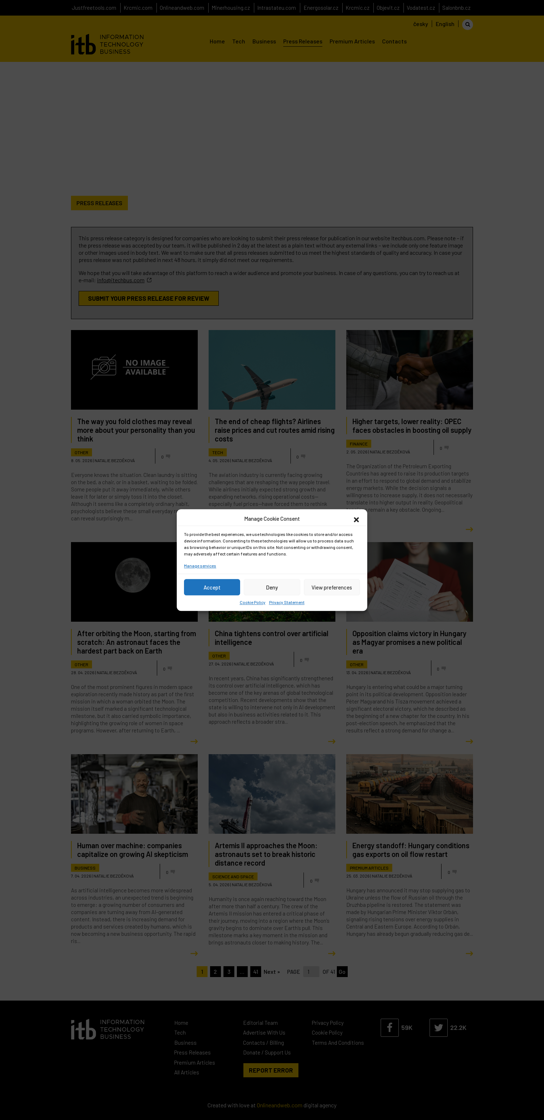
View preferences (331, 587)
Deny (272, 587)
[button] (356, 518)
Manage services (200, 565)
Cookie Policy (252, 602)
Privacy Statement (287, 602)
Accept (212, 587)
